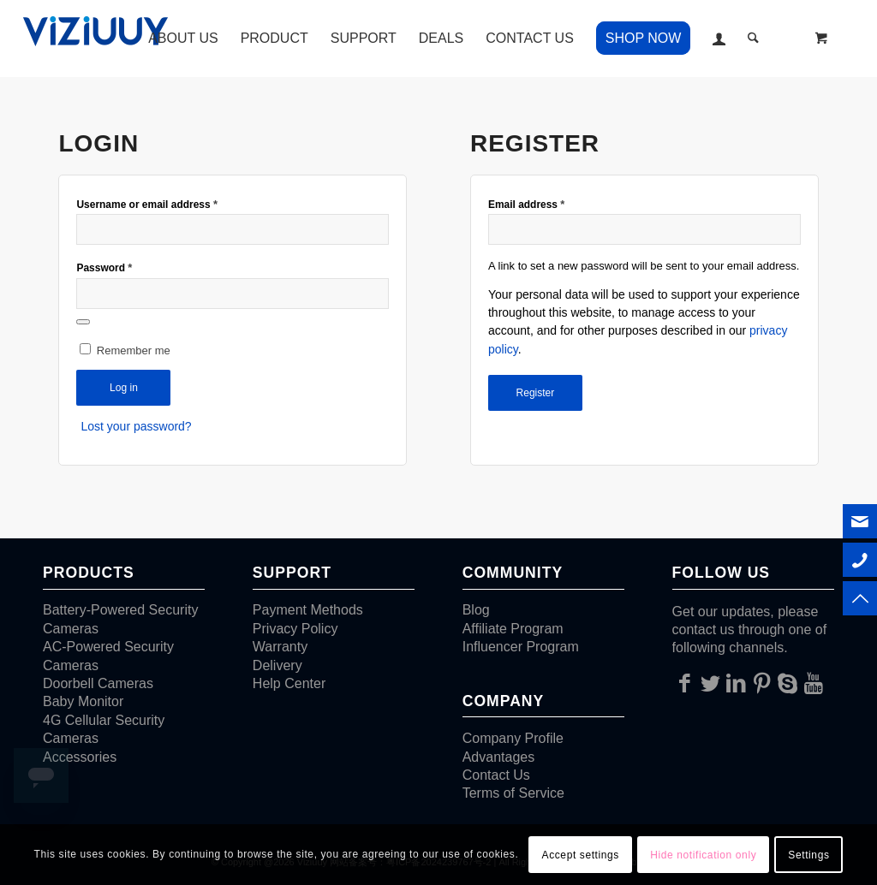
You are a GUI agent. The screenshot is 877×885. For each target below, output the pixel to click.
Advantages (498, 757)
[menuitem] (183, 38)
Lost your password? (136, 426)
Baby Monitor (83, 701)
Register (535, 393)
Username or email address (147, 204)
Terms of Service (513, 793)
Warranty (280, 646)
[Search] (753, 38)
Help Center (289, 683)
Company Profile (513, 738)
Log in (124, 388)
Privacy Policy (295, 628)
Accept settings (580, 855)
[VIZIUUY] (98, 38)
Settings (808, 855)
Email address (526, 204)
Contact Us (496, 775)
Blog (476, 610)
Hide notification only (703, 855)
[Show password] (83, 321)
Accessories (79, 757)
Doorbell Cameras (98, 683)
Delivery (277, 665)
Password (104, 267)
